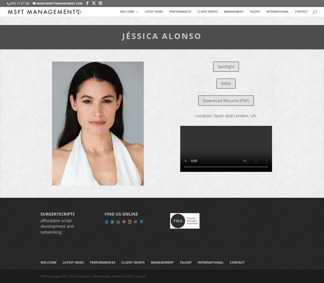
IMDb (226, 83)
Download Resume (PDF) (226, 100)
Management (234, 12)
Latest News (154, 12)
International (277, 12)
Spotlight (226, 66)
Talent (255, 12)
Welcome (127, 12)
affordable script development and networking (57, 226)
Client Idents (208, 12)
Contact (301, 12)
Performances (180, 12)
